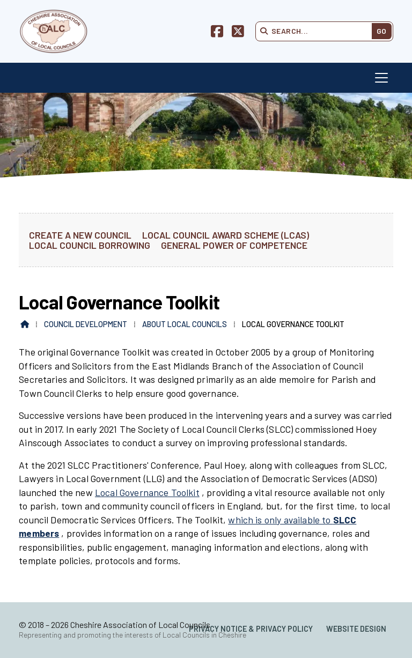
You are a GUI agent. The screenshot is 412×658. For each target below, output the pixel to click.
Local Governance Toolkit (147, 492)
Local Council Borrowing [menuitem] (89, 245)
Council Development (85, 324)
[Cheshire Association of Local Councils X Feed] (238, 33)
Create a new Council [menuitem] (80, 235)
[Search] (317, 31)
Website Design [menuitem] (356, 628)
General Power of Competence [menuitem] (234, 245)
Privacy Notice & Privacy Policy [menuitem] (251, 628)
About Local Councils (184, 324)
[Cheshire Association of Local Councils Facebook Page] (217, 33)
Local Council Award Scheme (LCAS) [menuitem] (225, 235)
